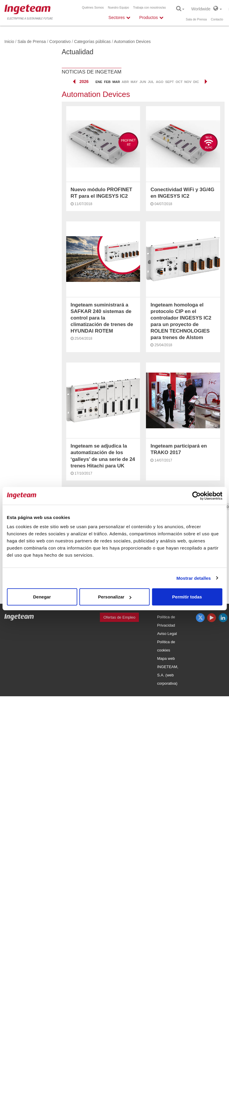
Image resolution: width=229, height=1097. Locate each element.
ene (98, 82)
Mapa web (166, 658)
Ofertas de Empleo (119, 617)
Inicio (9, 41)
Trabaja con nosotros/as (149, 7)
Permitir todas (187, 596)
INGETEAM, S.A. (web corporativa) (167, 675)
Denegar (42, 596)
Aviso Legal (167, 633)
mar (116, 82)
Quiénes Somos (93, 7)
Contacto (217, 19)
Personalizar (114, 596)
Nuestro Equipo (118, 7)
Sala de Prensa (196, 19)
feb (107, 82)
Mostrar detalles (193, 577)
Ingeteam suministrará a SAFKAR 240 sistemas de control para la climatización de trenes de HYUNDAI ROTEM (102, 318)
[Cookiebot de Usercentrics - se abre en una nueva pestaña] (196, 495)
